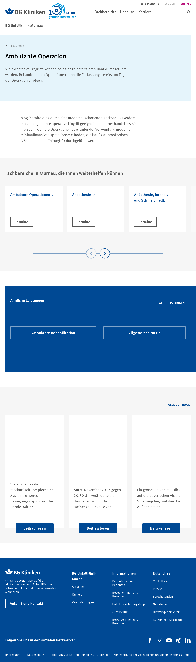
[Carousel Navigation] (98, 248)
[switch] (189, 12)
